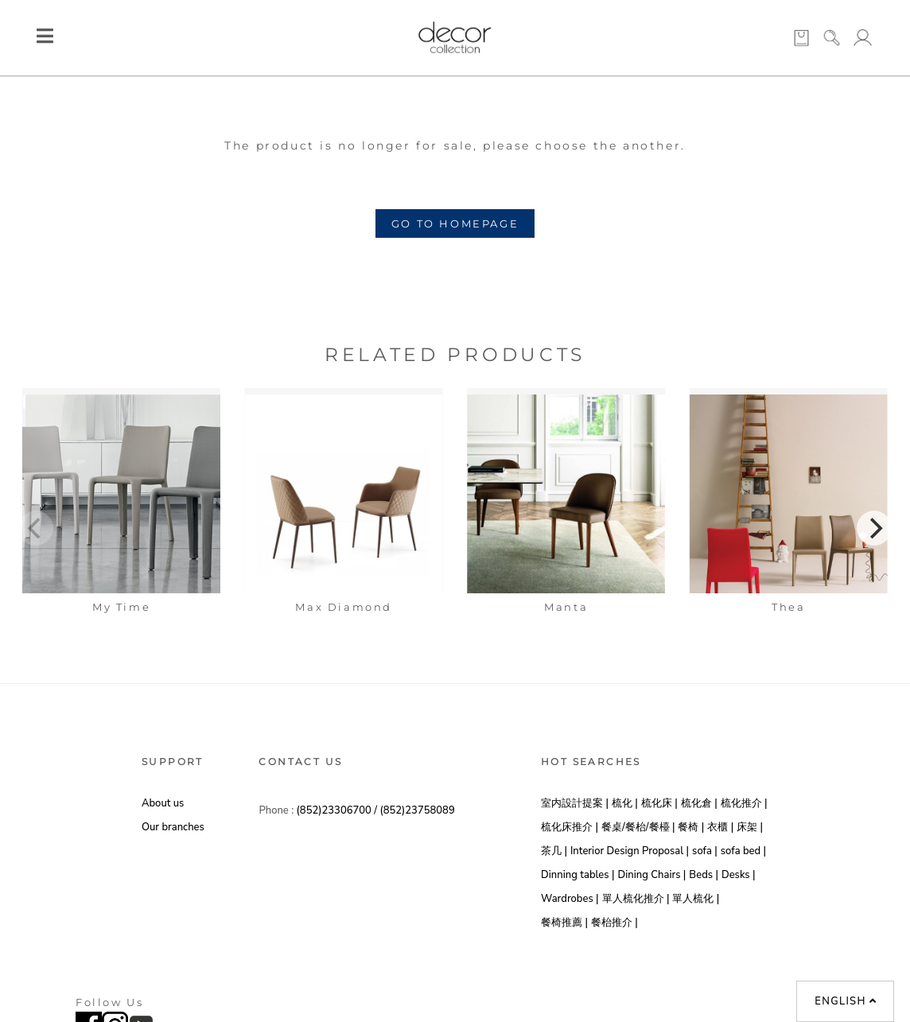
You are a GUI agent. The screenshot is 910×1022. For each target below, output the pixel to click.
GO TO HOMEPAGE (455, 223)
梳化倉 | (699, 803)
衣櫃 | (720, 827)
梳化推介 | (744, 803)
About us (163, 803)
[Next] (874, 528)
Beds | (703, 875)
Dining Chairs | (651, 875)
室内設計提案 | (575, 803)
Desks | (738, 875)
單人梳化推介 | (636, 899)
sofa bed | (743, 851)
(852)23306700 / (338, 810)
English (846, 1001)
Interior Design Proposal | (629, 851)
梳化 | (625, 803)
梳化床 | (659, 803)
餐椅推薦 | (564, 922)
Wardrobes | (570, 899)
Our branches (173, 827)
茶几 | (554, 851)
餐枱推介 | (614, 922)
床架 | (750, 827)
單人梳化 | (695, 899)
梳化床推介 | (569, 827)
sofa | (705, 851)
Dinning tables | (577, 875)
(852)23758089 (416, 810)
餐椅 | (691, 827)
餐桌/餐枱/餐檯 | (638, 827)
